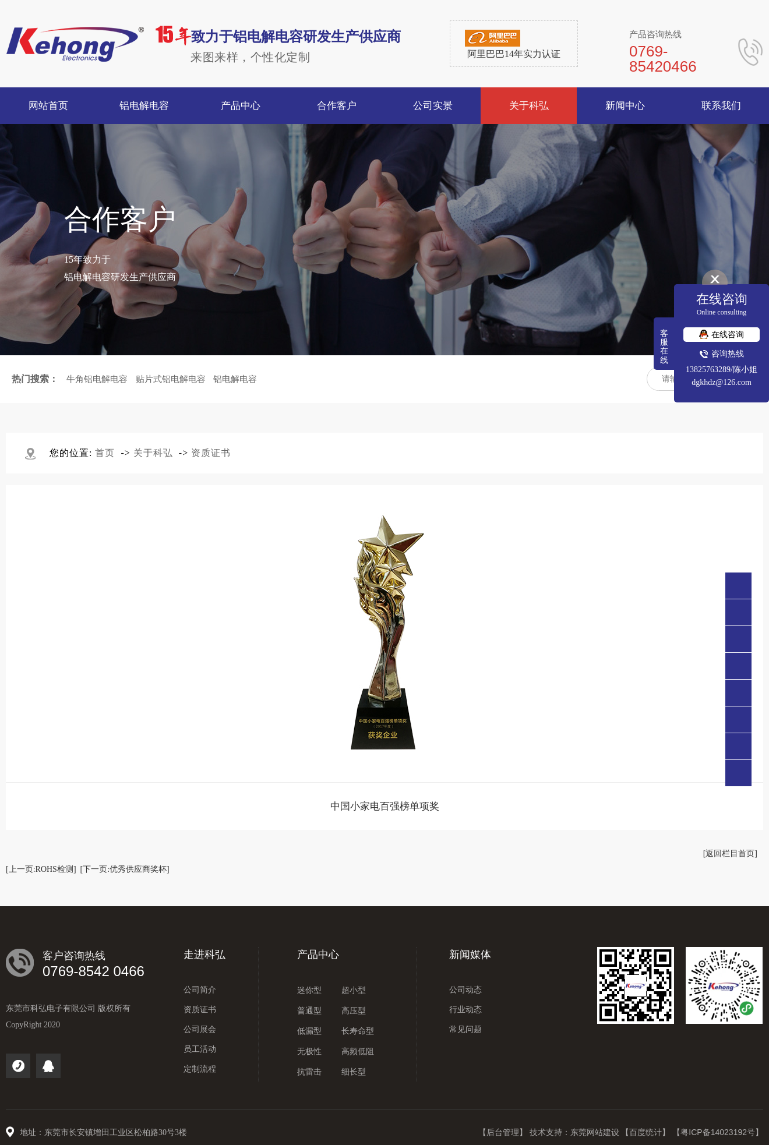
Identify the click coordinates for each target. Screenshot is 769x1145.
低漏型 (309, 1031)
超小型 (353, 990)
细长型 (353, 1072)
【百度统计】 (646, 1132)
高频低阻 (357, 1051)
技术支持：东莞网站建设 (576, 1132)
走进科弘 (204, 954)
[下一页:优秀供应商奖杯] (125, 869)
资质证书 (211, 453)
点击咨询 (738, 666)
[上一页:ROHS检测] (41, 869)
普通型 (309, 1010)
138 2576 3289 (738, 639)
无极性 (309, 1051)
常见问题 (465, 1029)
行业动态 (465, 1009)
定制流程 (200, 1069)
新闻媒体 (470, 954)
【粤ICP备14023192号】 (717, 1132)
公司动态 (465, 989)
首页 (105, 453)
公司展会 (200, 1029)
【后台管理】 (504, 1132)
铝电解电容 (235, 379)
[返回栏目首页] (730, 853)
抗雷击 (309, 1072)
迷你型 (309, 990)
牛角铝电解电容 (97, 379)
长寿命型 (357, 1031)
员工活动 (200, 1049)
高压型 (353, 1010)
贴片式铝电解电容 (171, 379)
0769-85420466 (738, 612)
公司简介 (200, 989)
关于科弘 (153, 453)
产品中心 (318, 954)
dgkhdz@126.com (722, 382)
